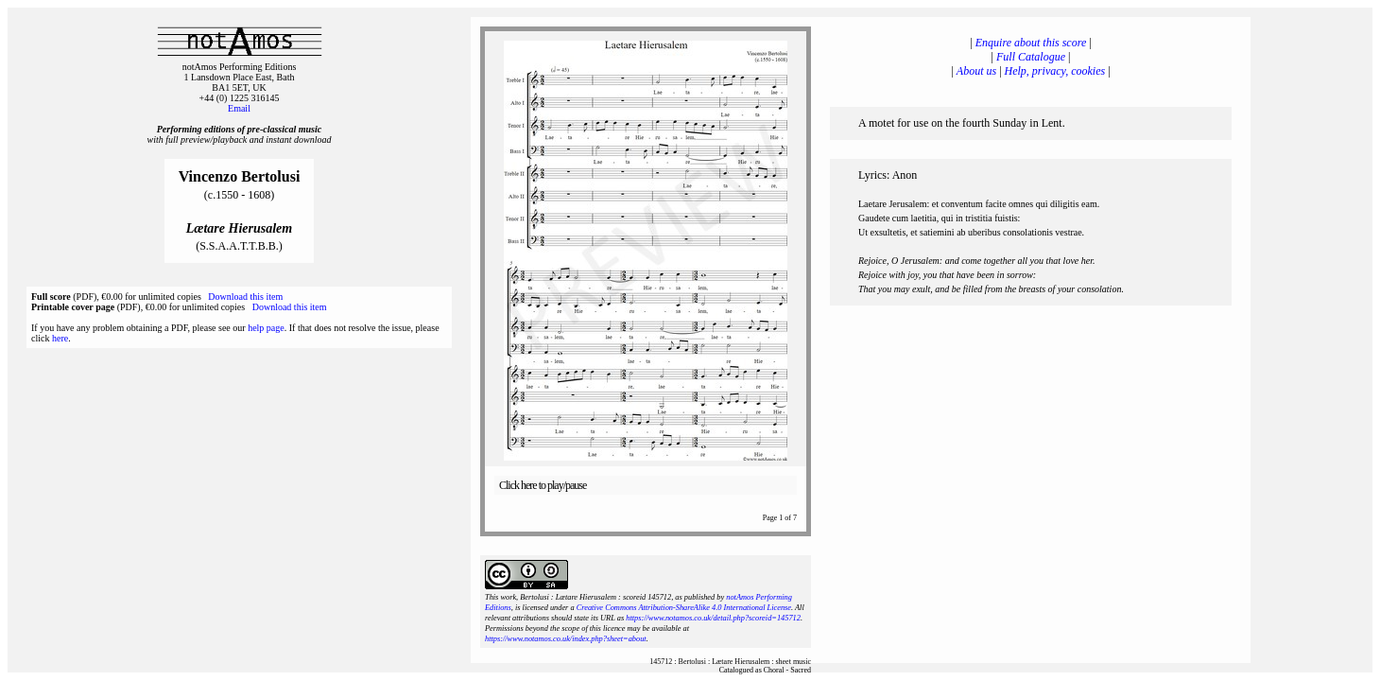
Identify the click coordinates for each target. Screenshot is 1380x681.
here (60, 338)
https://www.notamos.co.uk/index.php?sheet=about (566, 639)
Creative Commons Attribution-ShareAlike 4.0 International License (684, 607)
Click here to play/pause (542, 485)
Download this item (245, 296)
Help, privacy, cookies (1055, 71)
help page (266, 328)
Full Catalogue (1030, 56)
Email (239, 108)
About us (976, 71)
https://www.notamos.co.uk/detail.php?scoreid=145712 (713, 618)
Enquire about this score (1030, 42)
